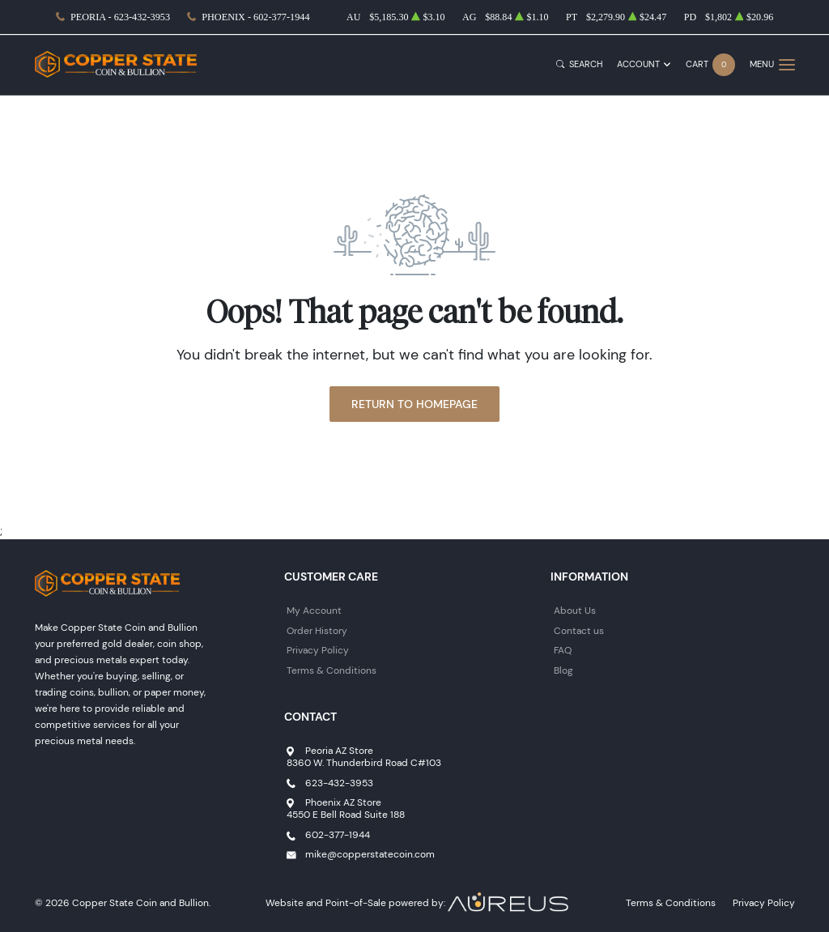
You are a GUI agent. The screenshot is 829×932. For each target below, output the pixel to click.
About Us (575, 610)
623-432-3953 (339, 783)
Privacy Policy (318, 650)
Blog (563, 670)
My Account (314, 610)
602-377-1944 (337, 834)
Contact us (579, 630)
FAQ (563, 650)
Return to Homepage (414, 404)
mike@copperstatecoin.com (370, 854)
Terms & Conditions (331, 670)
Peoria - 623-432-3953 (120, 17)
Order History (317, 630)
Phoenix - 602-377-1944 (255, 17)
